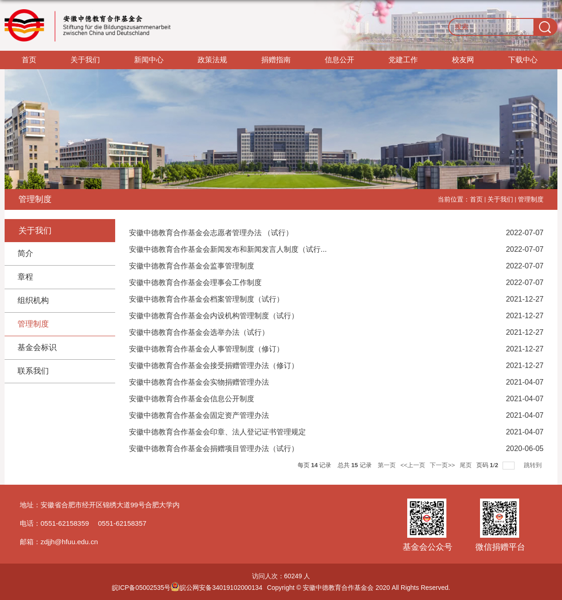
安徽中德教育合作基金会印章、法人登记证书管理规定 (217, 432)
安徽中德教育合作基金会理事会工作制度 (195, 282)
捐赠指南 (276, 60)
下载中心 (523, 60)
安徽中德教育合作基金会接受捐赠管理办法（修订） (214, 365)
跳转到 (534, 465)
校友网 (463, 60)
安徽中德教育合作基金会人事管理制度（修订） (206, 349)
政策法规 (212, 60)
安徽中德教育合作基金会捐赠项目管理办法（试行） (214, 448)
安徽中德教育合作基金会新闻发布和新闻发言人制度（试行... (228, 249)
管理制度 (531, 199)
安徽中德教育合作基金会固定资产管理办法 (199, 415)
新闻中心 (149, 60)
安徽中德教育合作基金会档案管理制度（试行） (206, 299)
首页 (29, 60)
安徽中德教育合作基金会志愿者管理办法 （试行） (211, 233)
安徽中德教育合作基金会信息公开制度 (191, 399)
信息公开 (339, 60)
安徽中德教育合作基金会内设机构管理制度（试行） (214, 316)
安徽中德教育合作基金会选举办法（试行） (199, 332)
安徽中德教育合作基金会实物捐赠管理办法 (199, 382)
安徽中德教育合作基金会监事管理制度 (191, 266)
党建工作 (403, 60)
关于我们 (85, 60)
